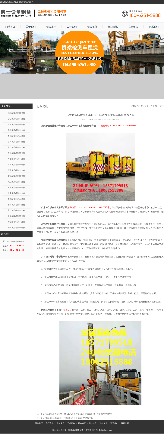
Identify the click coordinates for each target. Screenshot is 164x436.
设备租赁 (92, 26)
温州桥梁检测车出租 (16, 125)
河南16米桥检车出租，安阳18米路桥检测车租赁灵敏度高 (69, 418)
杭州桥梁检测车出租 (16, 113)
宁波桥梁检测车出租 (16, 119)
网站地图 (125, 423)
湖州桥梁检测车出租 (16, 136)
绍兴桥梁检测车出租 (16, 142)
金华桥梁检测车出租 (16, 147)
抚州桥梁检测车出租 (16, 228)
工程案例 (72, 26)
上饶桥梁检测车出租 (16, 216)
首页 (146, 106)
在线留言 (133, 26)
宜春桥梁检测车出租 (16, 210)
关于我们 (31, 26)
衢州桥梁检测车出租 (16, 153)
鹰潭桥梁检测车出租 (16, 199)
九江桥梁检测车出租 (16, 182)
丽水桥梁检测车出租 (16, 170)
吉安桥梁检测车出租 (16, 222)
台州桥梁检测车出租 (16, 165)
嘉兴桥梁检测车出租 (16, 130)
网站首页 (10, 26)
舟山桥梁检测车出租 (16, 159)
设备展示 (51, 26)
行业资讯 (113, 26)
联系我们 (154, 26)
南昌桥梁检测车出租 (16, 176)
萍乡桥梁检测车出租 (16, 188)
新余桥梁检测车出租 (16, 193)
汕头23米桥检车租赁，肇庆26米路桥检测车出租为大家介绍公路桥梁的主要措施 (78, 414)
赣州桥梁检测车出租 (16, 205)
